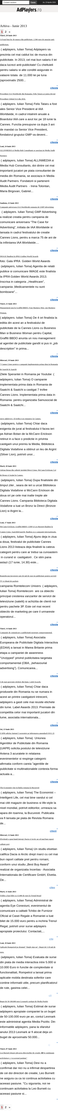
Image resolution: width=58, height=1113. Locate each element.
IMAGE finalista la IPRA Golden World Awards (19, 256)
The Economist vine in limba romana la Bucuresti (19, 788)
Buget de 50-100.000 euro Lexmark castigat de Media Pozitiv (24, 1001)
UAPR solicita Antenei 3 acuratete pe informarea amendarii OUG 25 (27, 733)
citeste (54, 887)
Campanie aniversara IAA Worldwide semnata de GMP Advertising (27, 207)
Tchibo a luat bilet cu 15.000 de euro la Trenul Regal (20, 896)
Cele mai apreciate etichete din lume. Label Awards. (20, 682)
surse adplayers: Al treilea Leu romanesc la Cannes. (20, 419)
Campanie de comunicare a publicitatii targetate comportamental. (26, 633)
